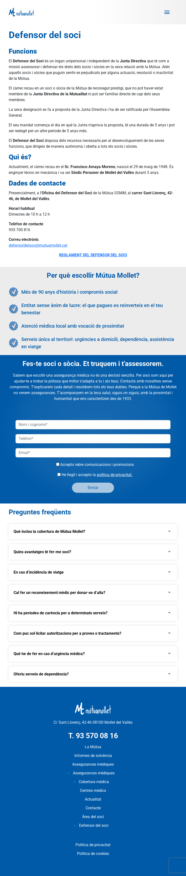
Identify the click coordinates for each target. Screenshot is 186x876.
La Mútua (93, 747)
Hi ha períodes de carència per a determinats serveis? (61, 613)
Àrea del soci (93, 816)
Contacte (93, 808)
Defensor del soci (93, 825)
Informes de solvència (93, 755)
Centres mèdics (93, 790)
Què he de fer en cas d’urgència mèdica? (49, 653)
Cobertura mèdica (94, 781)
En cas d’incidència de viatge (39, 572)
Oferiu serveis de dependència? (41, 674)
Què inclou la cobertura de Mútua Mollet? (49, 531)
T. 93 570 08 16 (93, 735)
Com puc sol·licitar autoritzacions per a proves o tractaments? (67, 633)
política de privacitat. (114, 474)
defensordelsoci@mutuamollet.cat (38, 245)
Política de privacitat (93, 845)
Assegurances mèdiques (93, 764)
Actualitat (93, 799)
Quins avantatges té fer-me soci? (42, 552)
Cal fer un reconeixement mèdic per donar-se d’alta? (59, 592)
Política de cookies (93, 853)
